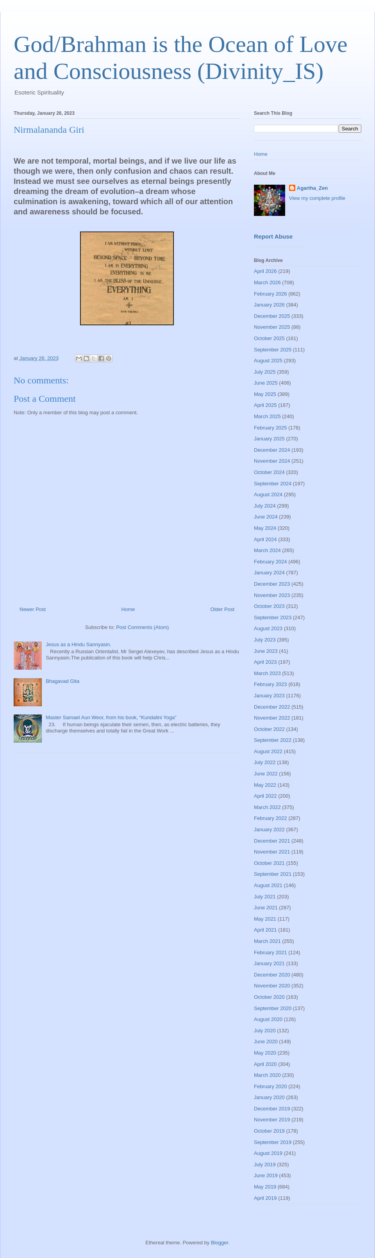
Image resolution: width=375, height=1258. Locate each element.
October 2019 (269, 1131)
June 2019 (266, 1175)
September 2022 (272, 740)
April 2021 (265, 930)
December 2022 (272, 707)
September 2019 (272, 1142)
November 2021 (272, 852)
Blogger (219, 1243)
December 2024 (272, 450)
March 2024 (267, 550)
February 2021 (270, 952)
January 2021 (269, 963)
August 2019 (268, 1153)
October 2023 (269, 606)
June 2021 (266, 908)
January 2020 (269, 1097)
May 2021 (265, 919)
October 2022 (269, 729)
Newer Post (33, 609)
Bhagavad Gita (62, 681)
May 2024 (265, 528)
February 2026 (270, 294)
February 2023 (270, 684)
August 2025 (268, 361)
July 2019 (265, 1164)
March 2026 (267, 282)
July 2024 (265, 506)
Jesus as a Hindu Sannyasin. (78, 644)
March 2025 (267, 416)
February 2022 (270, 818)
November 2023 (272, 595)
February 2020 (270, 1086)
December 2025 (272, 316)
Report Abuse (273, 236)
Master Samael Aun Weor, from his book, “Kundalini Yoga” (111, 717)
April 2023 (265, 662)
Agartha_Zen (312, 188)
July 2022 (265, 762)
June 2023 (266, 651)
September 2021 (272, 874)
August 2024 (268, 494)
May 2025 (265, 394)
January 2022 (269, 829)
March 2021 (267, 941)
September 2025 (272, 350)
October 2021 (269, 863)
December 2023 (272, 584)
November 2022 (272, 718)
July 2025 (265, 372)
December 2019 (272, 1109)
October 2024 (269, 472)
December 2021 (272, 841)
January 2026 (269, 305)
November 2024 (272, 461)
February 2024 (270, 562)
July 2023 (265, 640)
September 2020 (272, 1008)
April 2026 (265, 271)
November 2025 (272, 327)
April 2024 (265, 539)
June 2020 (266, 1041)
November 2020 (272, 986)
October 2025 (269, 338)
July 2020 (265, 1030)
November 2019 (272, 1120)
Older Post (222, 609)
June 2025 (266, 383)
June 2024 (266, 517)
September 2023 (272, 617)
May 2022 (265, 785)
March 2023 (267, 673)
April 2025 (265, 405)
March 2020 (267, 1075)
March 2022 (267, 807)
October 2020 (269, 997)
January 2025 (269, 439)
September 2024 (272, 483)
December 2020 (272, 975)
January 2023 (269, 695)
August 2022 (268, 751)
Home (128, 609)
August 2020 (268, 1019)
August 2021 (268, 885)
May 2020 (265, 1053)
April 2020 (265, 1064)
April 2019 (265, 1198)
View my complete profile (317, 198)
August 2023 (268, 628)
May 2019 (265, 1187)
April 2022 (265, 796)
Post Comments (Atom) (142, 627)
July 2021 (265, 897)
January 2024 (269, 573)
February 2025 (270, 428)
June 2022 (266, 774)
